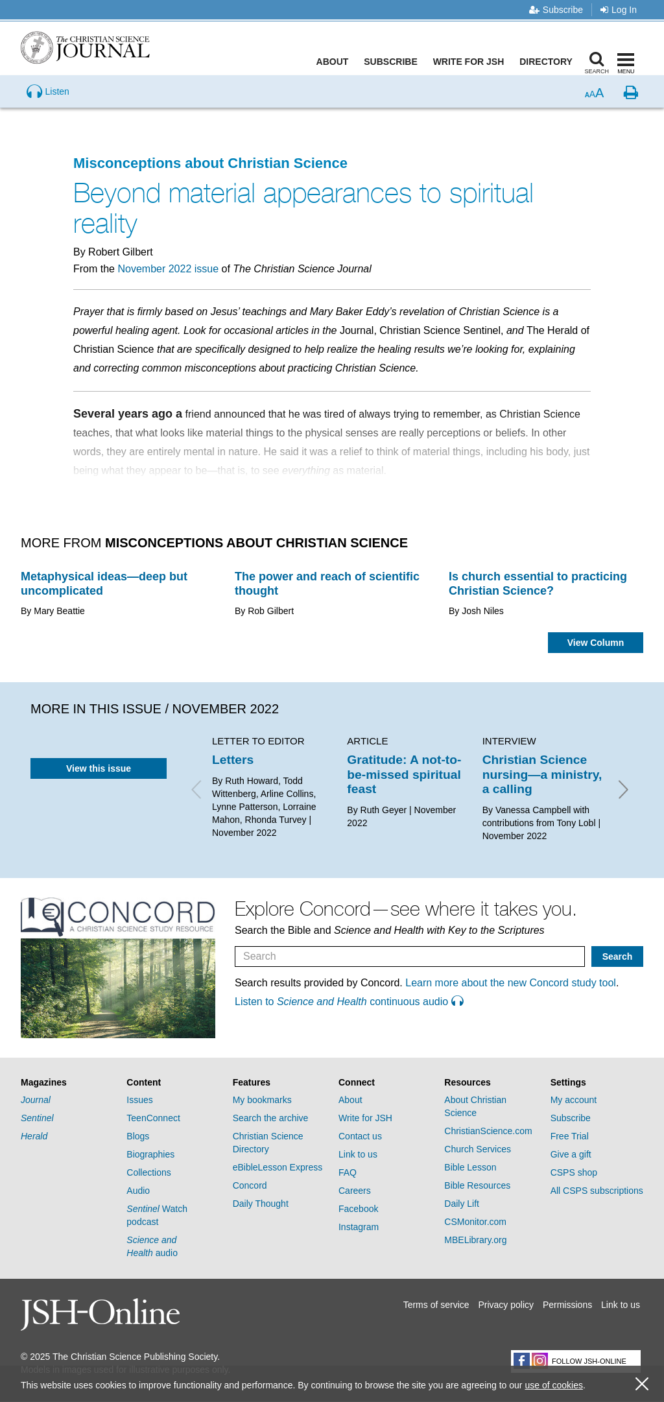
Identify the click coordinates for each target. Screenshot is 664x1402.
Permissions (567, 1305)
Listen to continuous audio (349, 1001)
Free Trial (570, 1136)
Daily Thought (261, 1203)
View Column (595, 642)
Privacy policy (506, 1305)
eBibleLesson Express (278, 1167)
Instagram (358, 1227)
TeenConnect (153, 1118)
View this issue (98, 768)
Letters (233, 759)
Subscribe (556, 10)
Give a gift (571, 1154)
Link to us (357, 1154)
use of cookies (554, 1385)
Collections (148, 1172)
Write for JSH (471, 61)
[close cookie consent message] (642, 1384)
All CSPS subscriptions (597, 1190)
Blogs (137, 1136)
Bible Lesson (470, 1167)
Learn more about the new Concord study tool (510, 982)
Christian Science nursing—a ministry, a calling (542, 774)
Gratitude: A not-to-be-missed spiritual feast (404, 774)
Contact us (360, 1136)
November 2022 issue (168, 268)
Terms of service (436, 1305)
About (335, 61)
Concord (250, 1185)
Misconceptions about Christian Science (210, 163)
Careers (354, 1190)
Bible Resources (477, 1185)
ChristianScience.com (488, 1131)
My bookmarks (262, 1100)
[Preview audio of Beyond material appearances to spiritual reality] (48, 113)
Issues (139, 1100)
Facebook (358, 1209)
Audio (138, 1190)
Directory (548, 61)
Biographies (150, 1154)
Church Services (477, 1149)
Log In (618, 10)
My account (574, 1100)
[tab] (67, 1082)
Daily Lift (461, 1203)
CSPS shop (574, 1172)
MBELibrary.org (475, 1240)
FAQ (347, 1172)
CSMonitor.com (475, 1222)
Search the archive (271, 1118)
